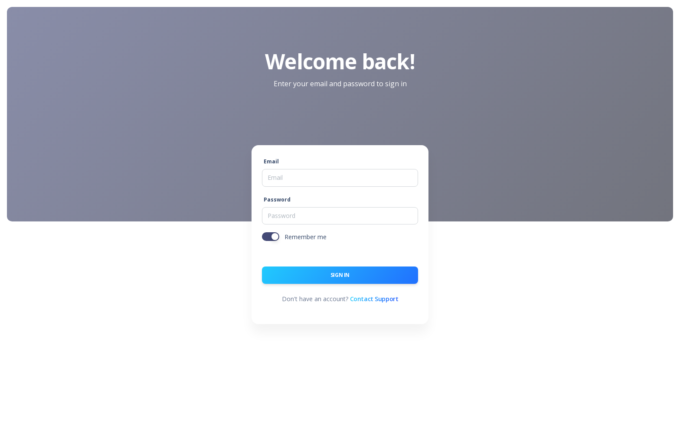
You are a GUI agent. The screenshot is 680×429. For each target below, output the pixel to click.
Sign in (340, 275)
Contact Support (374, 299)
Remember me (305, 237)
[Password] (340, 215)
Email (271, 161)
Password (277, 199)
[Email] (340, 177)
